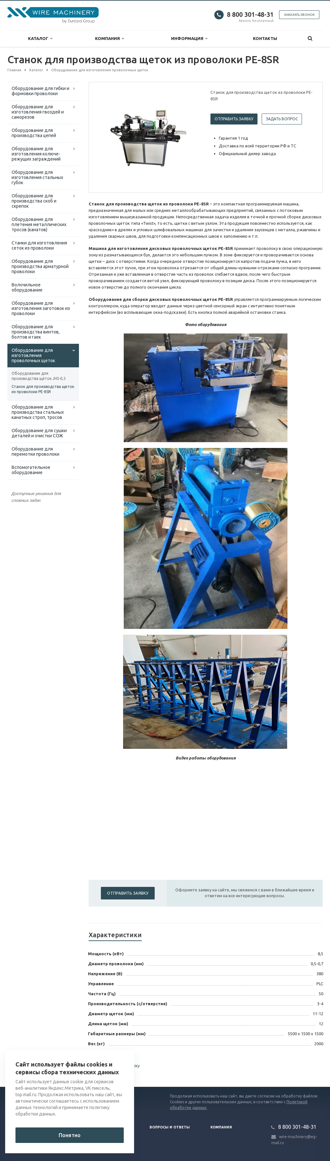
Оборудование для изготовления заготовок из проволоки (41, 308)
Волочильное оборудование (27, 287)
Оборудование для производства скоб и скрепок (34, 201)
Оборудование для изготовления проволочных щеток (33, 355)
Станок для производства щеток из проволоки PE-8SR (43, 389)
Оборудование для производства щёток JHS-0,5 (39, 376)
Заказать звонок (299, 14)
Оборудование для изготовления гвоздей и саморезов (38, 112)
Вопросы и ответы (170, 1127)
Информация (189, 38)
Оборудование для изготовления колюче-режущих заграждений (36, 154)
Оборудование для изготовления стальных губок (37, 177)
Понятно (70, 1135)
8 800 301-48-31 (250, 14)
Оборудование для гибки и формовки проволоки (40, 91)
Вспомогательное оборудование (31, 470)
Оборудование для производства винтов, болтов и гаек (36, 332)
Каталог (40, 38)
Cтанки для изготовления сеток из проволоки (39, 245)
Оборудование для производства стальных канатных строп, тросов (38, 412)
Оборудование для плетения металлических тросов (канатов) (39, 224)
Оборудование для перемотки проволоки (35, 451)
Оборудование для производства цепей (34, 133)
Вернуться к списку (114, 1066)
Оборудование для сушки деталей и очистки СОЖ (39, 433)
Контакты (265, 38)
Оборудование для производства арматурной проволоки (40, 266)
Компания (109, 38)
